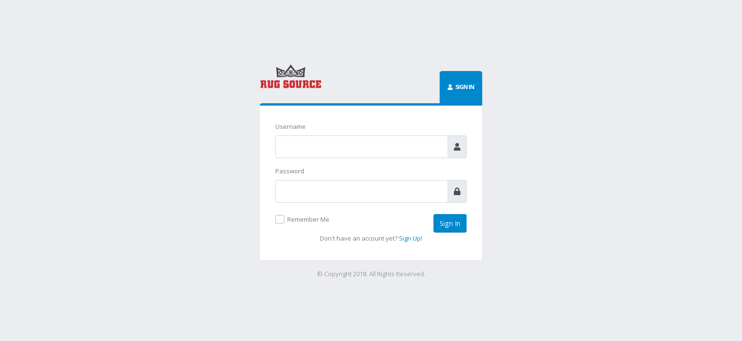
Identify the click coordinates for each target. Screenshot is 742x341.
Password (289, 171)
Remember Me (308, 219)
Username (290, 126)
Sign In (450, 223)
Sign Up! (410, 238)
